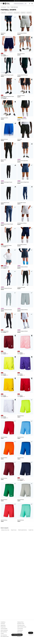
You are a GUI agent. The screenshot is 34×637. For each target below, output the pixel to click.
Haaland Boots (3, 625)
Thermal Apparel (20, 628)
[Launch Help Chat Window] (30, 633)
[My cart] (32, 3)
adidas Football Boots (4, 630)
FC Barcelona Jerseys (21, 625)
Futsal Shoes (3, 623)
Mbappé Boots (3, 626)
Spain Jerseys (19, 631)
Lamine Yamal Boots (4, 628)
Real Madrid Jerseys (20, 623)
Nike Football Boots (4, 631)
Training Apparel (20, 630)
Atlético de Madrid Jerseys (21, 626)
